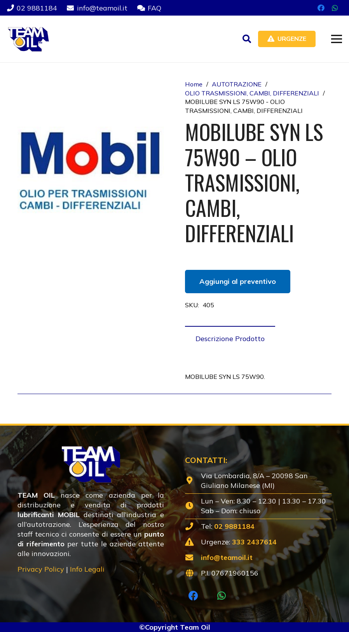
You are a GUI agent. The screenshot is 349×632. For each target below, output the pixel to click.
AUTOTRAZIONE (237, 84)
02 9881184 (234, 526)
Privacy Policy (40, 569)
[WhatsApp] (335, 8)
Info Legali (87, 569)
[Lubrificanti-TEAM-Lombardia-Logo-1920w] (28, 39)
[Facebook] (321, 8)
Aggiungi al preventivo (237, 281)
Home (193, 84)
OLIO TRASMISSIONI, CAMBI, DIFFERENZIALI (252, 93)
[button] (246, 39)
